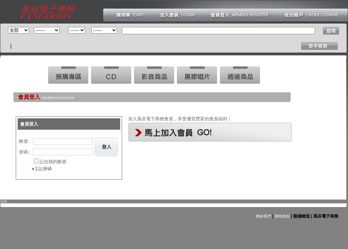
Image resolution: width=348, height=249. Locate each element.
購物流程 (282, 216)
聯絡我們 (263, 216)
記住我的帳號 (52, 161)
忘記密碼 (43, 168)
